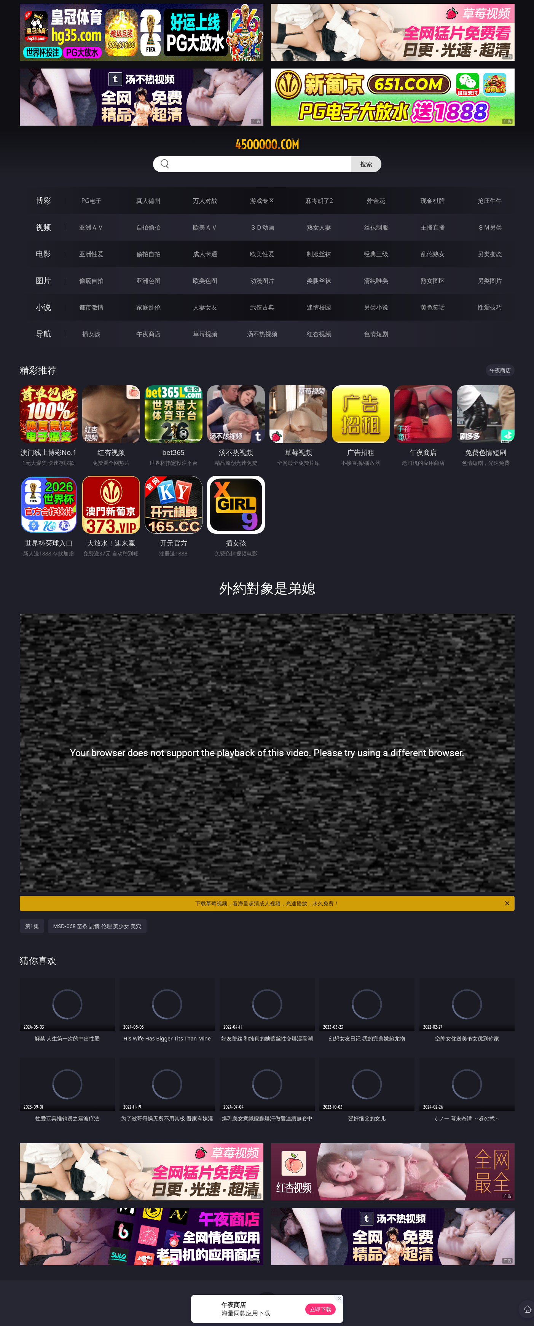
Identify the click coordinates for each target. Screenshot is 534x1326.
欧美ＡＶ (205, 227)
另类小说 (376, 307)
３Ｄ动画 (262, 227)
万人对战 (205, 200)
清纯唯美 (376, 280)
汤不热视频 (262, 334)
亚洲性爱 (91, 254)
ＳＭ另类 (490, 227)
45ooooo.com (267, 144)
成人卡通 (205, 254)
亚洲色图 (148, 280)
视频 (43, 227)
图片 (43, 280)
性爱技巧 (490, 307)
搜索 (366, 164)
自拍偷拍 (148, 227)
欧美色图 (205, 280)
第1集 (32, 926)
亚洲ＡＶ (91, 227)
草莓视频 (205, 334)
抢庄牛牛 (490, 200)
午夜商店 (148, 334)
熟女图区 (433, 280)
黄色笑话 (433, 307)
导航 (43, 334)
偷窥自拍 (91, 280)
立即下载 (320, 1309)
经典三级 (376, 254)
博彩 (43, 200)
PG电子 (91, 200)
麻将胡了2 (319, 200)
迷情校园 (319, 307)
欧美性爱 (262, 254)
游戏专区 (262, 200)
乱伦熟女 (433, 254)
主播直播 (433, 227)
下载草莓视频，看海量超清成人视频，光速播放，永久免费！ (353, 903)
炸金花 (376, 200)
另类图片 (490, 280)
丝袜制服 (376, 227)
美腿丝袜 (319, 280)
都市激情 (91, 307)
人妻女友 (205, 307)
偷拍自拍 (148, 254)
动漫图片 (262, 280)
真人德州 (148, 200)
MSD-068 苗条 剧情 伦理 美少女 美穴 (97, 926)
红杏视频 (319, 334)
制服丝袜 (319, 254)
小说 (43, 307)
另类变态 (490, 254)
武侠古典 (262, 307)
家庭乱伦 (148, 307)
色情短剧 (376, 334)
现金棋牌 (433, 200)
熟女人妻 (319, 227)
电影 (43, 254)
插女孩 (91, 334)
